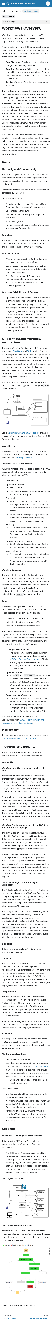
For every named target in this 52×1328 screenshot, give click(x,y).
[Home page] (4, 11)
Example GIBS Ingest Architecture (24, 432)
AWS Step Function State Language (25, 659)
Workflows (18, 351)
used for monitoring (40, 1066)
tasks (29, 631)
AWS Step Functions (24, 457)
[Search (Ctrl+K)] (48, 3)
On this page (9, 21)
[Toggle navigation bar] (4, 3)
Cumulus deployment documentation (19, 738)
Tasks (29, 351)
